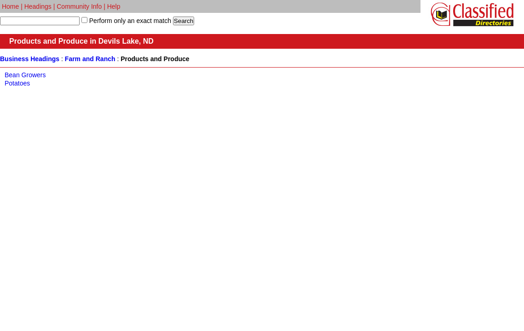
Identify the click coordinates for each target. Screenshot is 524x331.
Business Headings (29, 59)
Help (114, 6)
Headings (38, 6)
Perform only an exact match (129, 20)
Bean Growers (25, 75)
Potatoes (17, 83)
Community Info (79, 6)
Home (10, 6)
